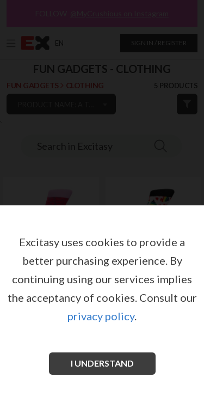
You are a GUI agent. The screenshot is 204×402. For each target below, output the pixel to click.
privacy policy (100, 315)
